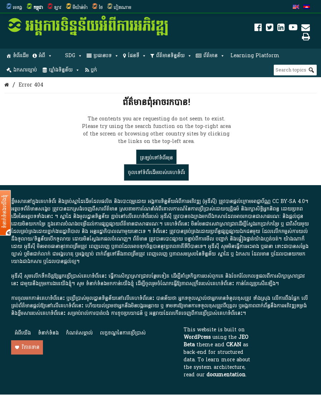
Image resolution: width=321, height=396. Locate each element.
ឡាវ (58, 7)
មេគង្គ (17, 7)
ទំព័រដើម (21, 55)
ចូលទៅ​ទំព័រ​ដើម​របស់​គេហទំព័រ (156, 172)
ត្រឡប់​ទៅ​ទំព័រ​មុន (156, 157)
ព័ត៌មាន (214, 56)
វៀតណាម (122, 7)
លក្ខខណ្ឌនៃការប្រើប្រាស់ (123, 332)
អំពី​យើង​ (23, 332)
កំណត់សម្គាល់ (79, 332)
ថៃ (101, 7)
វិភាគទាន (30, 347)
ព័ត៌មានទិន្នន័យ (174, 56)
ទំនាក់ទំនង (48, 332)
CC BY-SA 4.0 (288, 201)
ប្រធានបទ (106, 56)
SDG (73, 56)
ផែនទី (137, 56)
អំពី (45, 56)
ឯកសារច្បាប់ (25, 69)
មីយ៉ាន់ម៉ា (80, 7)
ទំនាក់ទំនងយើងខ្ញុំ (4, 211)
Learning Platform (254, 55)
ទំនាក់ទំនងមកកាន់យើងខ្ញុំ (110, 283)
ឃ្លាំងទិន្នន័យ (64, 70)
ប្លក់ (94, 69)
